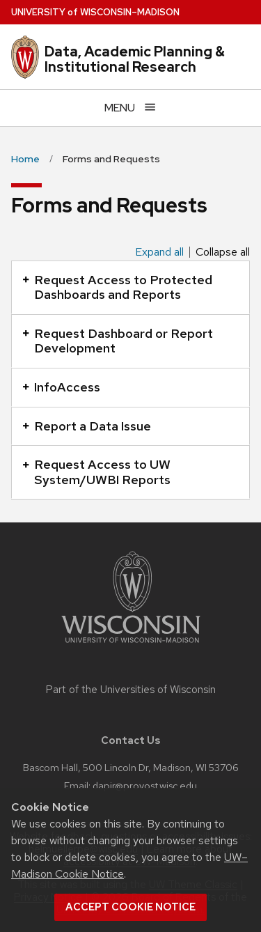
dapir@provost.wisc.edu (145, 785)
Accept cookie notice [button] (130, 907)
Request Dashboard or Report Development (117, 341)
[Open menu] (130, 107)
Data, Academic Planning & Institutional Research (135, 59)
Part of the (131, 690)
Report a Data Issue (86, 426)
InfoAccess (61, 387)
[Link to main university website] (130, 645)
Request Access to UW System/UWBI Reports (96, 472)
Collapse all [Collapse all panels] (223, 252)
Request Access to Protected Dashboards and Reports (117, 287)
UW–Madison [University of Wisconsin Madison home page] (95, 12)
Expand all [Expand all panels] (159, 252)
